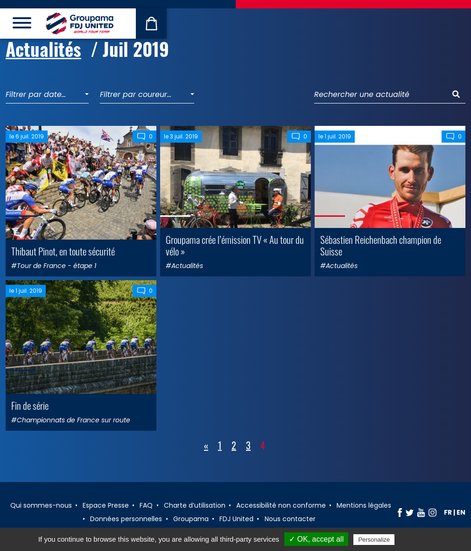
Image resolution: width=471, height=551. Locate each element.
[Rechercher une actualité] (380, 94)
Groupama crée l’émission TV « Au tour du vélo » (235, 245)
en (461, 512)
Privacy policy (419, 539)
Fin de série (30, 405)
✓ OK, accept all (316, 539)
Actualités (43, 48)
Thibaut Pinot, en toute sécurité (63, 251)
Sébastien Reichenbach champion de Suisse (380, 245)
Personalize (374, 539)
